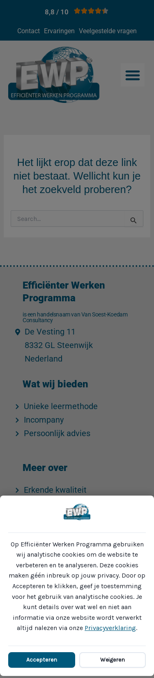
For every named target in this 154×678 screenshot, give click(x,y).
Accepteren (41, 659)
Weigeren (112, 659)
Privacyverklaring (110, 628)
